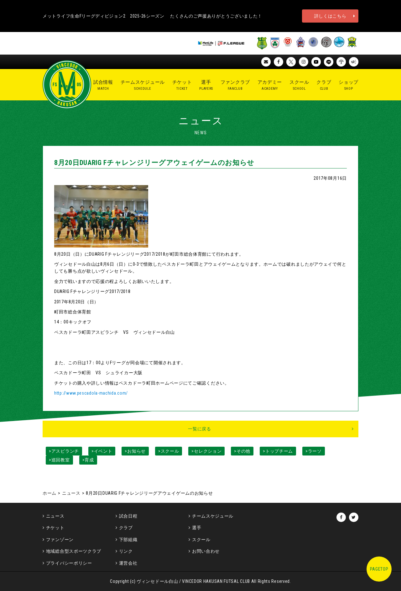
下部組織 (128, 539)
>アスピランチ (64, 451)
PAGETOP (379, 569)
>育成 (88, 459)
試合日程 (128, 516)
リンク (126, 551)
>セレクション (206, 451)
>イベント (101, 451)
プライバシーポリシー (69, 563)
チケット (55, 527)
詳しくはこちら (330, 16)
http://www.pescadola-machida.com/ (91, 393)
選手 (196, 527)
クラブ (126, 527)
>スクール (168, 451)
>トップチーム (278, 451)
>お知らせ (135, 451)
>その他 (242, 451)
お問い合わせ (206, 551)
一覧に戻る (199, 428)
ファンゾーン (60, 539)
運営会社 (128, 563)
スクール (201, 539)
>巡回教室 (59, 459)
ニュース (71, 493)
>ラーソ (313, 451)
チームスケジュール (212, 516)
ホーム (49, 493)
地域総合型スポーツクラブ (73, 551)
